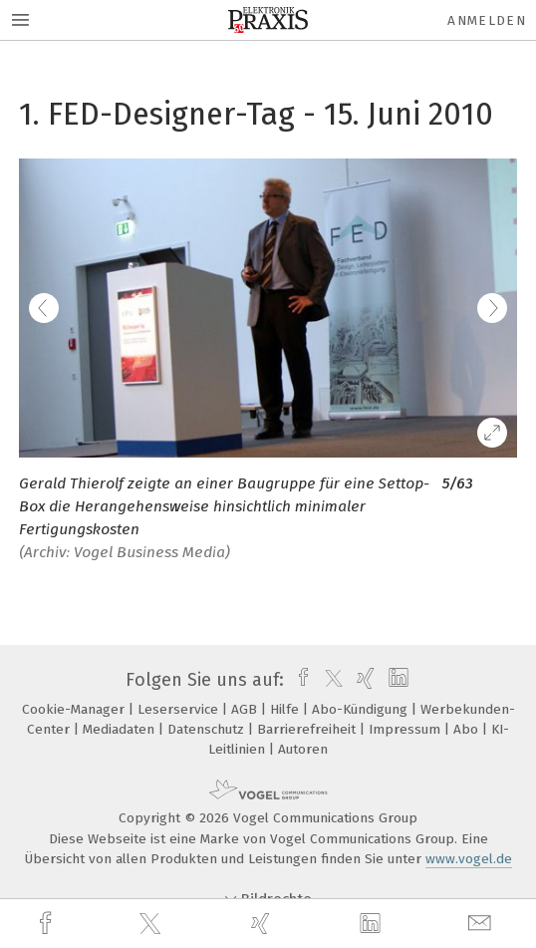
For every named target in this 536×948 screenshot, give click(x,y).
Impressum (406, 729)
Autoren (303, 749)
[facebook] (48, 923)
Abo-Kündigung (361, 709)
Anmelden (486, 20)
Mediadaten (120, 729)
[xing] (263, 923)
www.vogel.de (468, 858)
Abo (467, 729)
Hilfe (286, 709)
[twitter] (152, 924)
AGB (246, 709)
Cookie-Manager (75, 709)
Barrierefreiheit (308, 729)
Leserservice (179, 709)
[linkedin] (373, 924)
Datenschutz (207, 729)
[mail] (482, 923)
